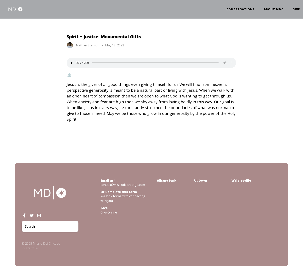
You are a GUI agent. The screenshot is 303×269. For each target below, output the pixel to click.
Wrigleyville (241, 180)
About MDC (273, 9)
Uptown (200, 180)
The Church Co (30, 248)
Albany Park (166, 180)
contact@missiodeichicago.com (122, 185)
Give (296, 9)
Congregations (240, 9)
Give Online (108, 212)
